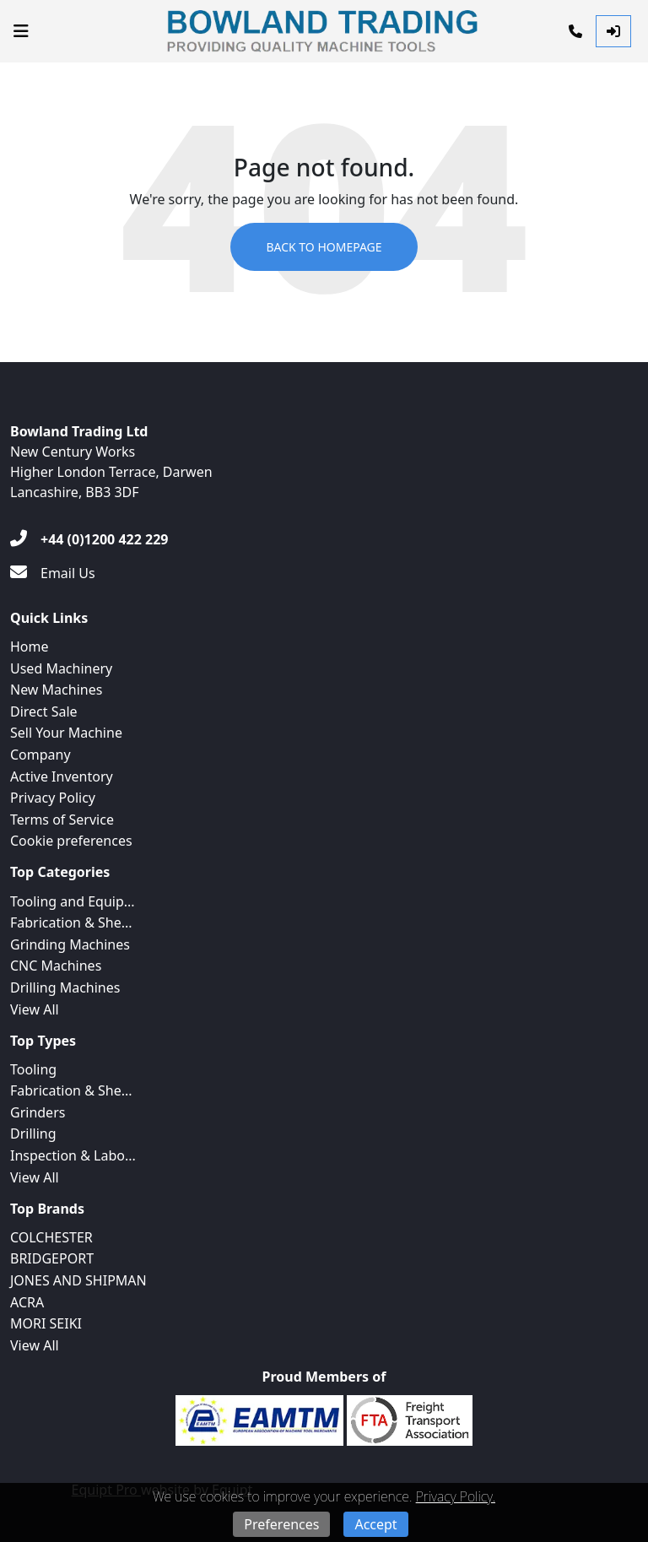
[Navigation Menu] (21, 31)
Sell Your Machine (66, 732)
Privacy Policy (52, 797)
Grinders (37, 1112)
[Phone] (575, 31)
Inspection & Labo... (73, 1155)
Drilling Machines (65, 987)
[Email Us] (52, 573)
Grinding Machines (70, 944)
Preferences (281, 1524)
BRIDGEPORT (52, 1258)
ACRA (27, 1302)
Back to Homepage (323, 247)
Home (29, 646)
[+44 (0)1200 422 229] (89, 539)
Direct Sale (44, 711)
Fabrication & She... (71, 922)
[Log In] (613, 31)
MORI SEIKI (46, 1323)
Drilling (33, 1133)
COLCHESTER (51, 1237)
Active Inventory (61, 776)
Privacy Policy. (455, 1496)
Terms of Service (62, 819)
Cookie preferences (71, 840)
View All (34, 1009)
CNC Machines (55, 965)
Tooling (33, 1069)
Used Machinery (61, 668)
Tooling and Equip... (72, 901)
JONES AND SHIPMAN (78, 1280)
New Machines (56, 689)
